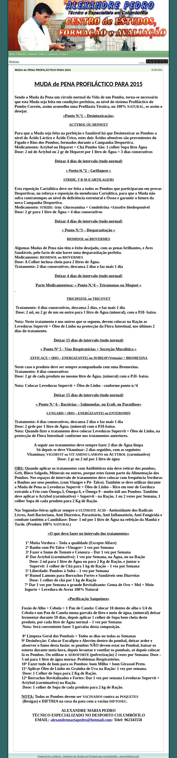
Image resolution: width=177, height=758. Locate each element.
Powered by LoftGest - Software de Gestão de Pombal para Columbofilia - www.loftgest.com (88, 756)
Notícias (14, 61)
